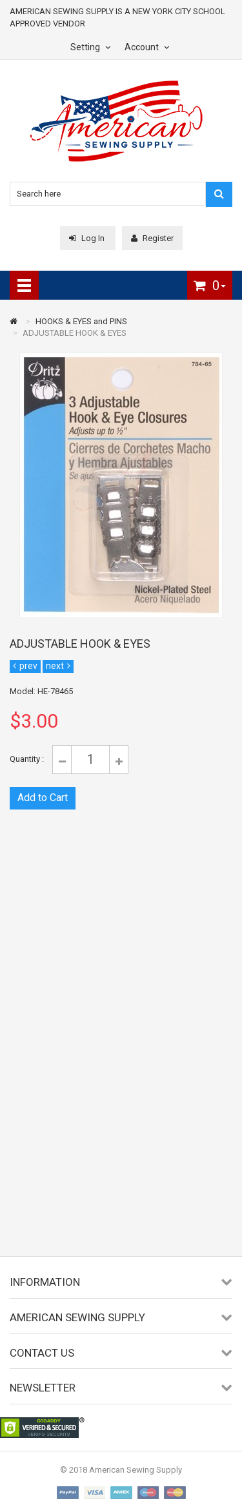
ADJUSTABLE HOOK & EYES (74, 333)
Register (152, 238)
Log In (87, 238)
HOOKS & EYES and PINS (81, 321)
